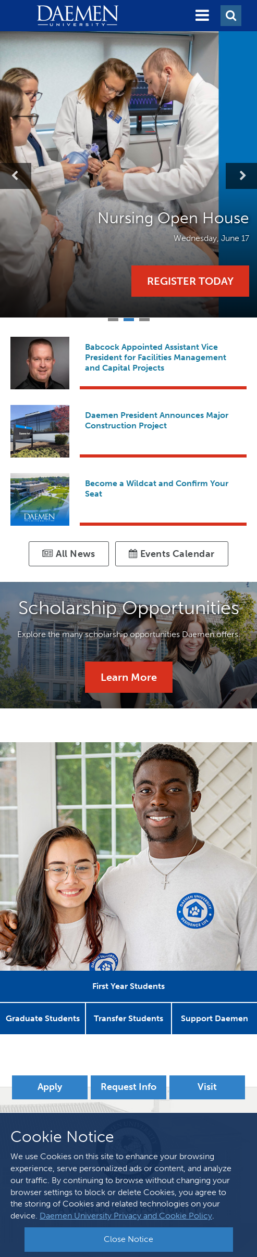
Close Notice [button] (128, 1239)
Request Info (128, 1087)
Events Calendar (172, 554)
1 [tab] (113, 318)
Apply (50, 1087)
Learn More (129, 677)
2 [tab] (129, 318)
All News (68, 554)
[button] (202, 15)
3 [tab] (144, 318)
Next (241, 176)
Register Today (190, 281)
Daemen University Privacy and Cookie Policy (126, 1216)
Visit (207, 1087)
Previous (15, 176)
